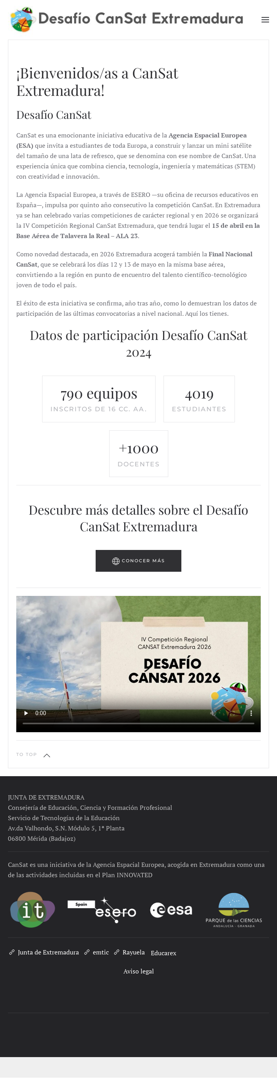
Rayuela (129, 952)
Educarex (163, 953)
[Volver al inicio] (135, 20)
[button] (265, 20)
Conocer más (138, 561)
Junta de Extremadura (43, 952)
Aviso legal (138, 971)
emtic (96, 952)
